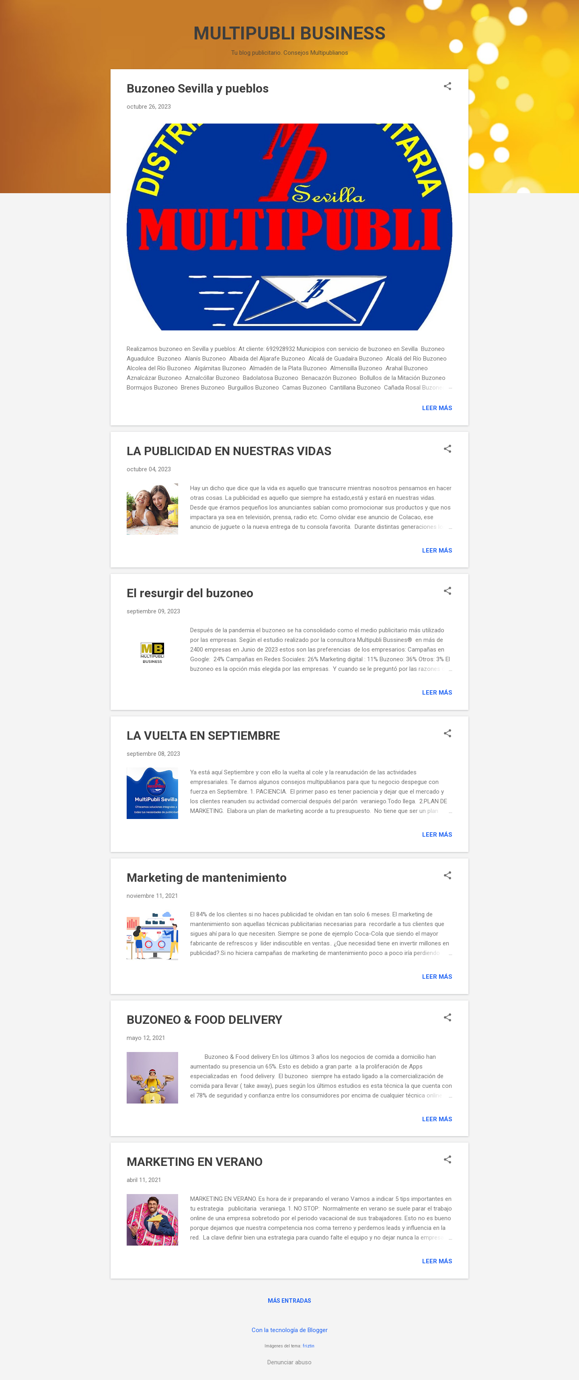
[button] (447, 87)
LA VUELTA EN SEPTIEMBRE (203, 735)
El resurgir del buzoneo (190, 593)
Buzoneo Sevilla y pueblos (198, 88)
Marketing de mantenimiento (207, 877)
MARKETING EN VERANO (195, 1162)
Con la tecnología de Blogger (290, 1330)
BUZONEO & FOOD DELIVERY (204, 1020)
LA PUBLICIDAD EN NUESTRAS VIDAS (229, 451)
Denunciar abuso (289, 1362)
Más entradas (289, 1300)
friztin (308, 1346)
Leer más (437, 408)
